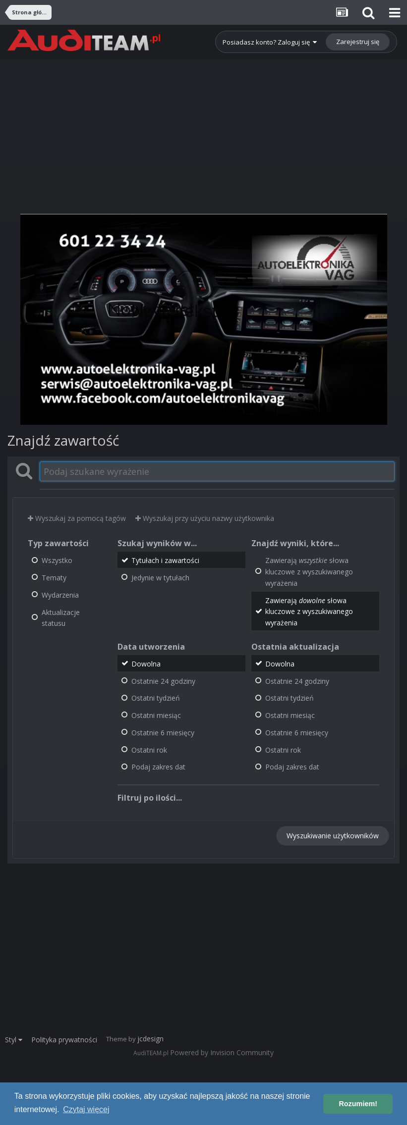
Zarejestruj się (357, 41)
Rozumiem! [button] (358, 1104)
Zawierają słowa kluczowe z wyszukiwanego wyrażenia (309, 572)
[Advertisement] (203, 128)
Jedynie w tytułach (160, 577)
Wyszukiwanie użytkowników (333, 835)
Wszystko (57, 560)
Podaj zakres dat (158, 766)
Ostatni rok (149, 749)
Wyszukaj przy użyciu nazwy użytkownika (204, 518)
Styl (13, 1039)
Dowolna (146, 663)
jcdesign (150, 1038)
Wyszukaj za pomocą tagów (77, 518)
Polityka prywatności (64, 1039)
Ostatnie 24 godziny (163, 680)
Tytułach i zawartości (165, 560)
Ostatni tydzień (155, 698)
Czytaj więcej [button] (86, 1109)
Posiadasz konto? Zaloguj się (270, 42)
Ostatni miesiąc (156, 715)
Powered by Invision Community (222, 1052)
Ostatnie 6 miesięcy (162, 732)
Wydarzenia (60, 595)
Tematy (54, 577)
